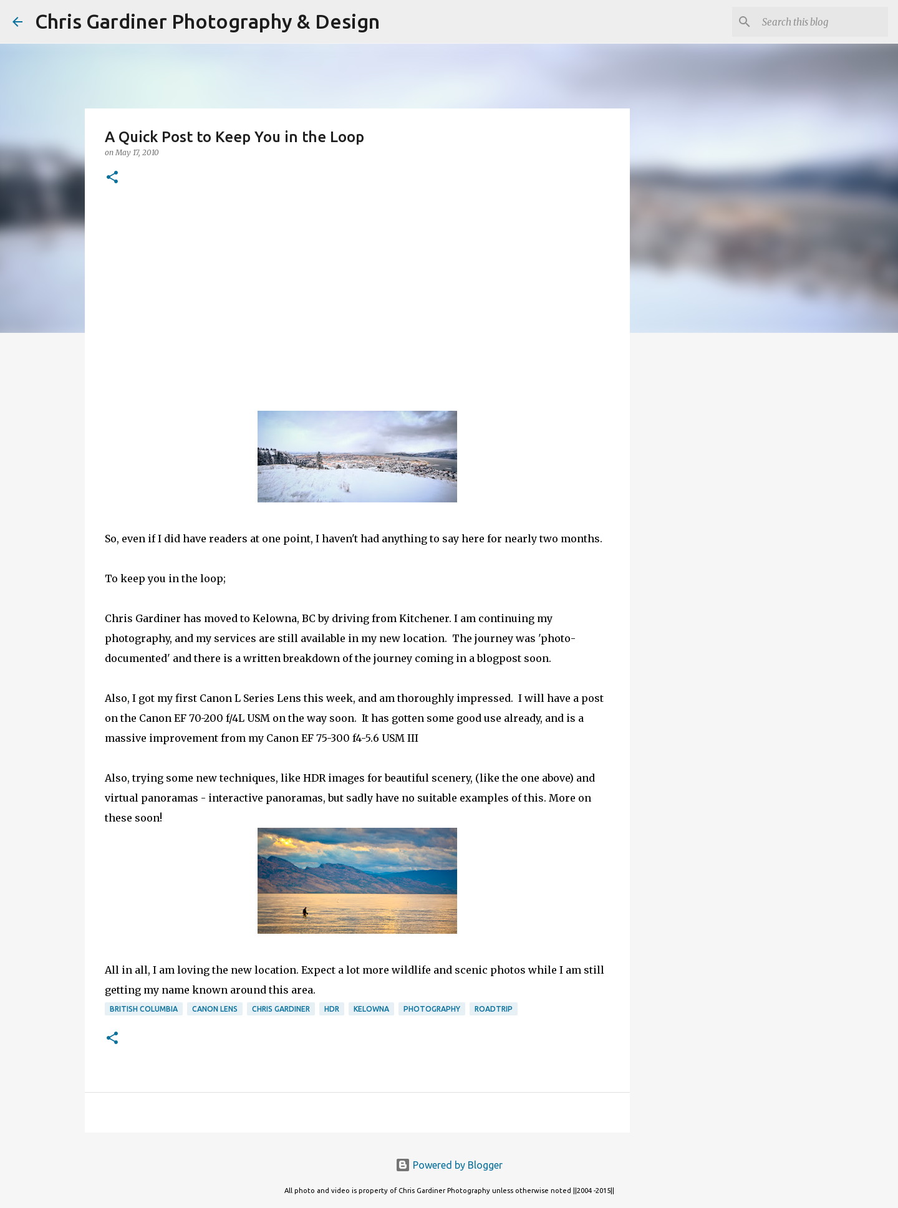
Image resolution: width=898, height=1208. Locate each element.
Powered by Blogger (449, 1165)
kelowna (371, 1009)
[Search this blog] (822, 22)
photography (431, 1009)
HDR (331, 1009)
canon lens (215, 1009)
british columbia (144, 1009)
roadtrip (494, 1009)
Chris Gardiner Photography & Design (207, 21)
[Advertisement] (357, 298)
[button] (112, 178)
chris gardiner (281, 1009)
